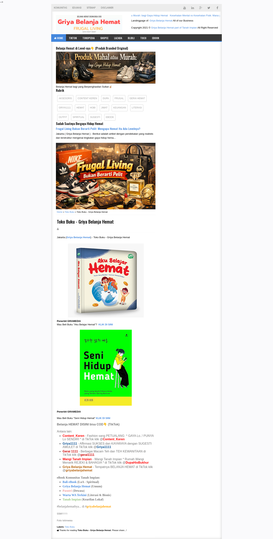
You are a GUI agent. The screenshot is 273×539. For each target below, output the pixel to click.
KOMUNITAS (60, 7)
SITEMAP (91, 7)
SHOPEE (104, 38)
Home (58, 38)
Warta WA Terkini (74, 495)
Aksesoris (65, 98)
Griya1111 (65, 107)
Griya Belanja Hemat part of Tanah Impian (174, 27)
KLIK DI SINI (106, 324)
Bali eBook (70, 482)
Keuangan (119, 107)
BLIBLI (131, 38)
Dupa (106, 98)
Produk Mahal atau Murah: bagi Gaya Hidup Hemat (141, 15)
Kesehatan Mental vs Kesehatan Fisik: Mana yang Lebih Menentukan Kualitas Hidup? (218, 15)
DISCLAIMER (107, 7)
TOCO (143, 38)
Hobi (92, 107)
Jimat (104, 107)
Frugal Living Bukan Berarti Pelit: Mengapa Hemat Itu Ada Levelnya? (98, 128)
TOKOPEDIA (88, 38)
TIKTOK (73, 38)
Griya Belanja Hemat (161, 20)
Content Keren (87, 98)
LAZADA (118, 38)
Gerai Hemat (137, 98)
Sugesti (95, 117)
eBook (155, 38)
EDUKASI (76, 7)
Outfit (63, 117)
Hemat (80, 107)
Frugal (119, 98)
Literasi (137, 107)
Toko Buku (70, 527)
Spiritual (78, 117)
